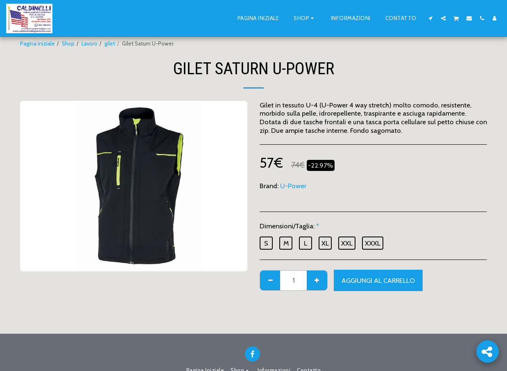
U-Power (293, 186)
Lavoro (89, 43)
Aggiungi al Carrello (378, 280)
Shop (68, 43)
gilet (109, 43)
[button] (431, 18)
